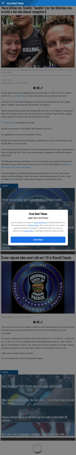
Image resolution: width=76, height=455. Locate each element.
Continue (38, 239)
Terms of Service (40, 222)
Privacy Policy (34, 225)
